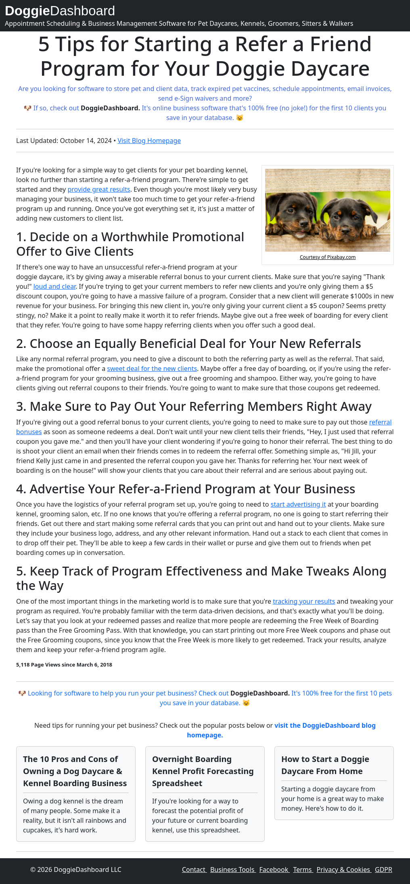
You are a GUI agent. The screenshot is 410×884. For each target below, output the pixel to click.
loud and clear (54, 286)
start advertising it (298, 504)
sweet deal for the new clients (152, 368)
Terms (303, 869)
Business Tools (233, 869)
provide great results (98, 189)
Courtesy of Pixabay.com (328, 257)
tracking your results (304, 601)
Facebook (274, 869)
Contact (194, 869)
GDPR (383, 869)
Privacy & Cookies (344, 869)
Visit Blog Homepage (149, 140)
